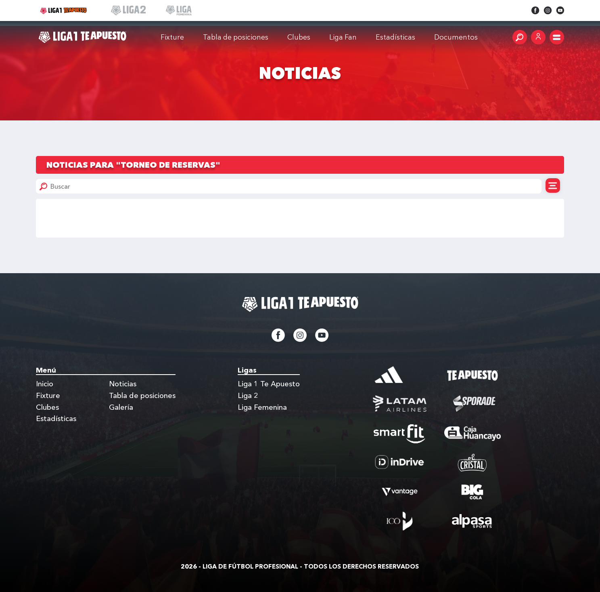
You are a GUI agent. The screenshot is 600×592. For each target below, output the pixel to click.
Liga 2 (248, 395)
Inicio (44, 383)
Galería (121, 407)
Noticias (122, 383)
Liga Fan (343, 37)
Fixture (172, 37)
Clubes (298, 37)
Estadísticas (56, 418)
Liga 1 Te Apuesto (269, 383)
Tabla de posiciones (235, 37)
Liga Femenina (262, 407)
